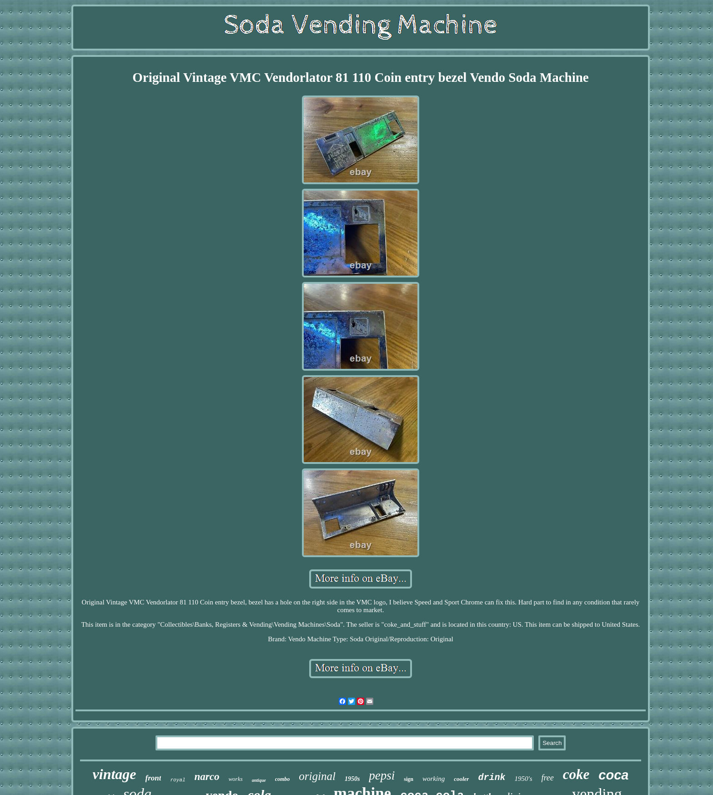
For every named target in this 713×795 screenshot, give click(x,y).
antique (259, 780)
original (317, 776)
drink (491, 777)
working (433, 778)
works (235, 778)
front (153, 778)
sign (408, 779)
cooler (461, 778)
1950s (352, 778)
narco (207, 776)
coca (613, 775)
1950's (523, 778)
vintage (114, 774)
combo (282, 779)
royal (177, 780)
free (547, 777)
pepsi (382, 775)
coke (576, 774)
